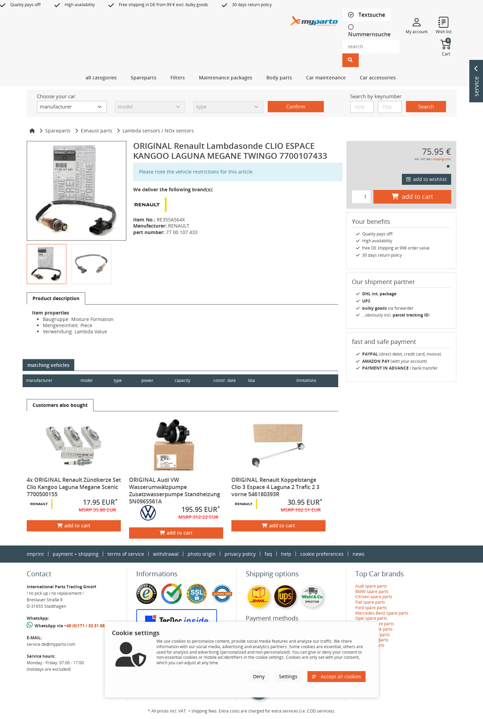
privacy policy (240, 554)
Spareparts (58, 130)
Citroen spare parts (373, 597)
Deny (259, 676)
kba (267, 380)
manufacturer (39, 380)
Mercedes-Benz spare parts (381, 613)
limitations (306, 380)
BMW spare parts (372, 591)
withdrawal (166, 554)
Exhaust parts (96, 130)
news (359, 554)
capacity (183, 380)
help (286, 554)
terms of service (125, 554)
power (148, 380)
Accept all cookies (336, 676)
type (118, 380)
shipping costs (442, 159)
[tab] (367, 15)
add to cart (73, 525)
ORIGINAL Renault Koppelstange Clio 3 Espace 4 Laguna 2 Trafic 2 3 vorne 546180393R (275, 487)
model (87, 380)
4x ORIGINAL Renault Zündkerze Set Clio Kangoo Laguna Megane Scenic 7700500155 (74, 487)
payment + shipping (76, 554)
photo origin (202, 554)
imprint (35, 554)
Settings (288, 676)
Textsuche (371, 14)
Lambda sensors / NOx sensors (158, 130)
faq (268, 554)
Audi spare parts (371, 586)
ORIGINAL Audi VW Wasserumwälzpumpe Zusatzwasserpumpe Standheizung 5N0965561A (174, 490)
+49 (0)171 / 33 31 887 (85, 626)
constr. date (226, 380)
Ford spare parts (371, 608)
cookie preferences (322, 554)
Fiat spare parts (370, 602)
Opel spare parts (371, 618)
